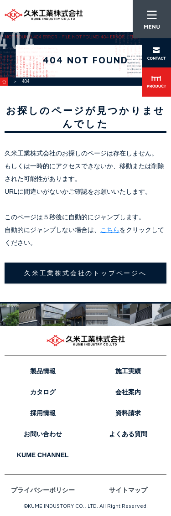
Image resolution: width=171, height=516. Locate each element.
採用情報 (43, 413)
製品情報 (43, 371)
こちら (109, 229)
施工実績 (128, 371)
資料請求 (128, 413)
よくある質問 (128, 434)
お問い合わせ (43, 434)
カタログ (43, 392)
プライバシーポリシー (43, 490)
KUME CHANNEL (43, 455)
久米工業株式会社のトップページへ (85, 273)
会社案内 (128, 392)
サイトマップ (128, 490)
